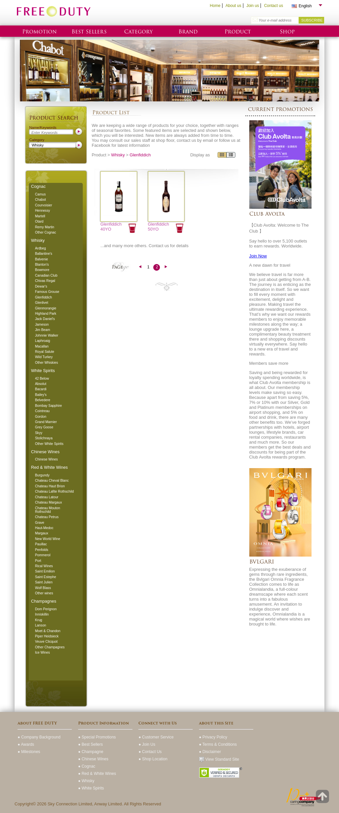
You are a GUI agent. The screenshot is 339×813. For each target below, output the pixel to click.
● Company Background (39, 737)
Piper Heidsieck (47, 636)
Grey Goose (44, 427)
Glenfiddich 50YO (158, 227)
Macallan (42, 346)
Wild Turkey (44, 357)
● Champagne (90, 751)
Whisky (38, 240)
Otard (39, 221)
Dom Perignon (46, 609)
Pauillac (41, 544)
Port (38, 561)
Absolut (40, 384)
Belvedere (42, 400)
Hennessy (42, 210)
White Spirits (43, 370)
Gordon (40, 416)
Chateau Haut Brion (50, 486)
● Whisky (86, 781)
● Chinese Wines (93, 759)
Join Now (258, 255)
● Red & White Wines (97, 773)
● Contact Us (150, 751)
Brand (188, 31)
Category (138, 31)
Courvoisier (43, 205)
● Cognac (86, 766)
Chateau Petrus (47, 517)
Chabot (40, 199)
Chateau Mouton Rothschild (47, 510)
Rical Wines (44, 566)
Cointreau (42, 411)
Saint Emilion (45, 571)
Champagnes (43, 601)
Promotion (39, 31)
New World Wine (47, 539)
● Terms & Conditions (218, 744)
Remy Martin (44, 227)
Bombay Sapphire (48, 405)
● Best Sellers (90, 744)
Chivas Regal (45, 281)
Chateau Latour (47, 497)
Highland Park (45, 313)
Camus (40, 194)
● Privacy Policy (213, 737)
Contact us (273, 5)
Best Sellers (89, 31)
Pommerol (43, 555)
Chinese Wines (45, 451)
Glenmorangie (45, 308)
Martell (40, 216)
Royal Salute (44, 351)
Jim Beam (42, 330)
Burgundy (42, 475)
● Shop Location (152, 759)
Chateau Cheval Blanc (52, 480)
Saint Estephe (45, 577)
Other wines (44, 593)
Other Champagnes (50, 647)
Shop (287, 31)
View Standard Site (219, 759)
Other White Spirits (49, 444)
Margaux (41, 533)
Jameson (42, 324)
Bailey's (41, 395)
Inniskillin (42, 614)
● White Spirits (91, 788)
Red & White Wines (49, 467)
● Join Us (146, 744)
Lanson (40, 625)
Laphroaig (42, 341)
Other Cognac (45, 232)
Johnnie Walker (46, 335)
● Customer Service (155, 737)
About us (233, 5)
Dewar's (41, 286)
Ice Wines (42, 652)
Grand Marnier (46, 422)
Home (215, 5)
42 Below (42, 378)
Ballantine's (43, 253)
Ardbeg (40, 248)
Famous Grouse (47, 292)
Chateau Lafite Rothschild (54, 491)
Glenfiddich (43, 297)
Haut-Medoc (44, 528)
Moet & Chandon (48, 631)
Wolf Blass (43, 588)
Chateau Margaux (48, 502)
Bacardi (41, 389)
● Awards (26, 744)
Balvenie (41, 259)
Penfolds (41, 550)
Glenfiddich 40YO (110, 227)
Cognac (38, 186)
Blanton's (42, 264)
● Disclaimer (210, 751)
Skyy (38, 433)
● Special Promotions (97, 737)
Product (237, 31)
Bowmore (42, 270)
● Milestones (29, 751)
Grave (39, 522)
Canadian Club (46, 275)
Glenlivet (41, 302)
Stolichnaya (44, 438)
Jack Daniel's (45, 319)
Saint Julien (44, 582)
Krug (38, 620)
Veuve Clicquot (46, 641)
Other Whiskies (46, 362)
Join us (252, 5)
